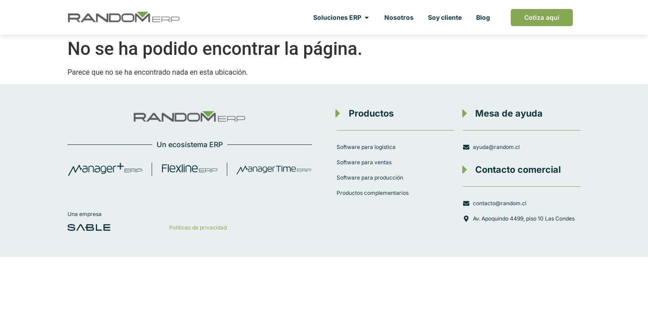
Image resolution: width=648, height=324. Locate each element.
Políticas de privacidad (198, 227)
